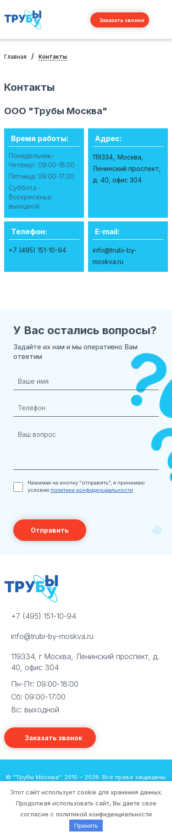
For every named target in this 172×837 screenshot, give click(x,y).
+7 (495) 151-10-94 (43, 616)
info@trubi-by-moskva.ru (52, 636)
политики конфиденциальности (91, 490)
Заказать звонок (122, 20)
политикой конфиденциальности (104, 814)
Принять (86, 825)
